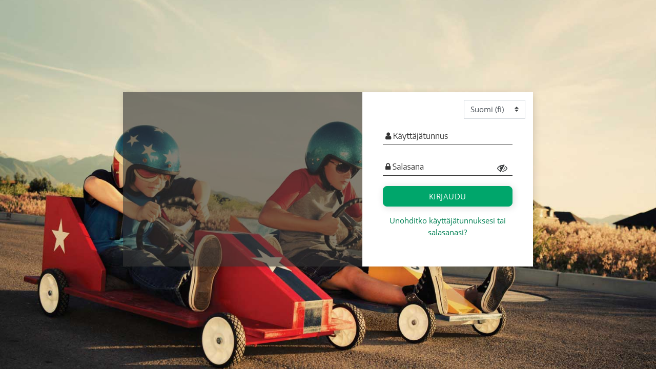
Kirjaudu (447, 196)
